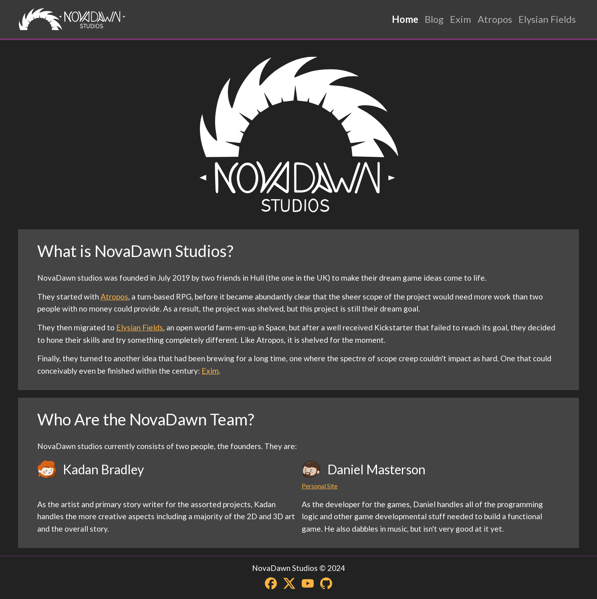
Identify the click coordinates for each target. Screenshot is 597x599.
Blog (434, 19)
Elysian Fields (547, 19)
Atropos (495, 19)
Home (405, 19)
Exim (460, 19)
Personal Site (319, 486)
